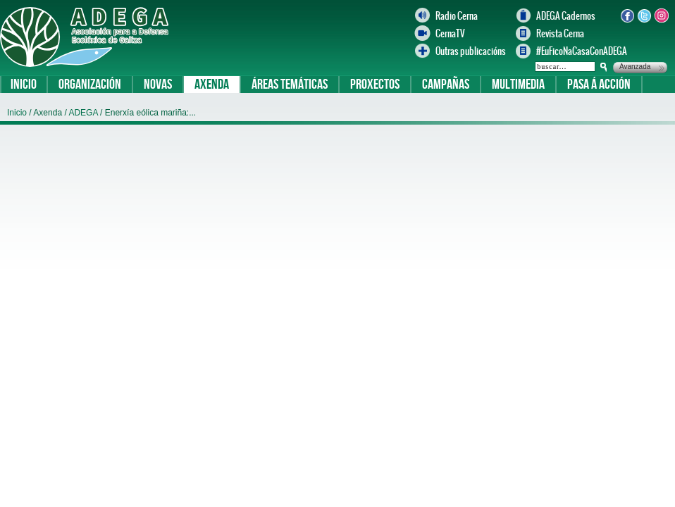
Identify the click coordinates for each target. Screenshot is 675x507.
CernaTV (450, 33)
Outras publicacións (470, 51)
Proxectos (375, 84)
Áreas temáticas (290, 84)
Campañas (445, 84)
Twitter (644, 15)
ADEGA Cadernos (565, 16)
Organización (89, 84)
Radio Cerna (456, 16)
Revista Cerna (560, 33)
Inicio (24, 84)
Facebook (627, 15)
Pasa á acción (599, 84)
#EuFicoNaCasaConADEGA (575, 51)
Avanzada (634, 66)
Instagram (660, 15)
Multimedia (518, 84)
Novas (158, 84)
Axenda (211, 84)
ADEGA (84, 113)
